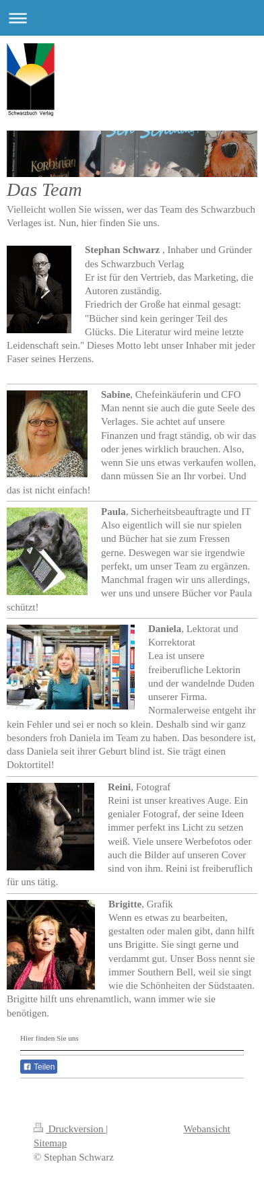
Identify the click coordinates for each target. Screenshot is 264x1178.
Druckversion (70, 1128)
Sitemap (50, 1143)
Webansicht (206, 1128)
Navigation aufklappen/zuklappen (132, 17)
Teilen (39, 1067)
